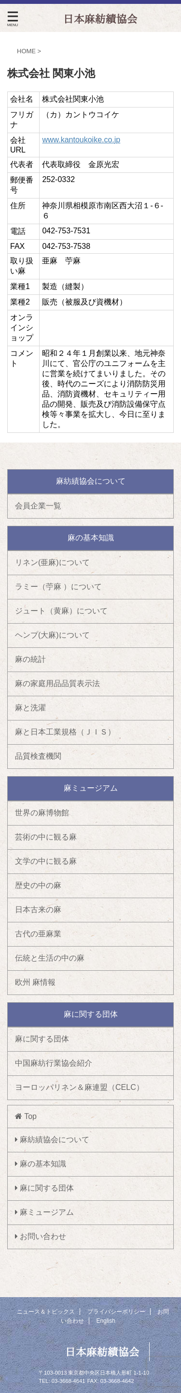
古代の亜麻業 (38, 934)
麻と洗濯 (30, 708)
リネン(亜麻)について (52, 562)
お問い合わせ (40, 1236)
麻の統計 (30, 659)
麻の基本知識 (40, 1164)
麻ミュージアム (44, 1212)
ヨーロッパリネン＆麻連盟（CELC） (79, 1087)
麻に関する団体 (42, 1039)
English (106, 1320)
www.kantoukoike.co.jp (81, 140)
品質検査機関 (38, 756)
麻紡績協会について (52, 1139)
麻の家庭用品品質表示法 (57, 683)
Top (26, 1116)
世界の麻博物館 (42, 813)
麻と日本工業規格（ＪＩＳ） (65, 732)
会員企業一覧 (38, 506)
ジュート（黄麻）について (61, 611)
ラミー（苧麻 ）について (58, 586)
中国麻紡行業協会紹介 (53, 1063)
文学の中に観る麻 (46, 861)
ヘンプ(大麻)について (52, 635)
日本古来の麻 (38, 909)
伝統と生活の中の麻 (49, 958)
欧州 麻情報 (35, 982)
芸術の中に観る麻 (46, 837)
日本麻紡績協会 (102, 1352)
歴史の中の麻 (38, 885)
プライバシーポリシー (116, 1311)
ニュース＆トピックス (46, 1311)
